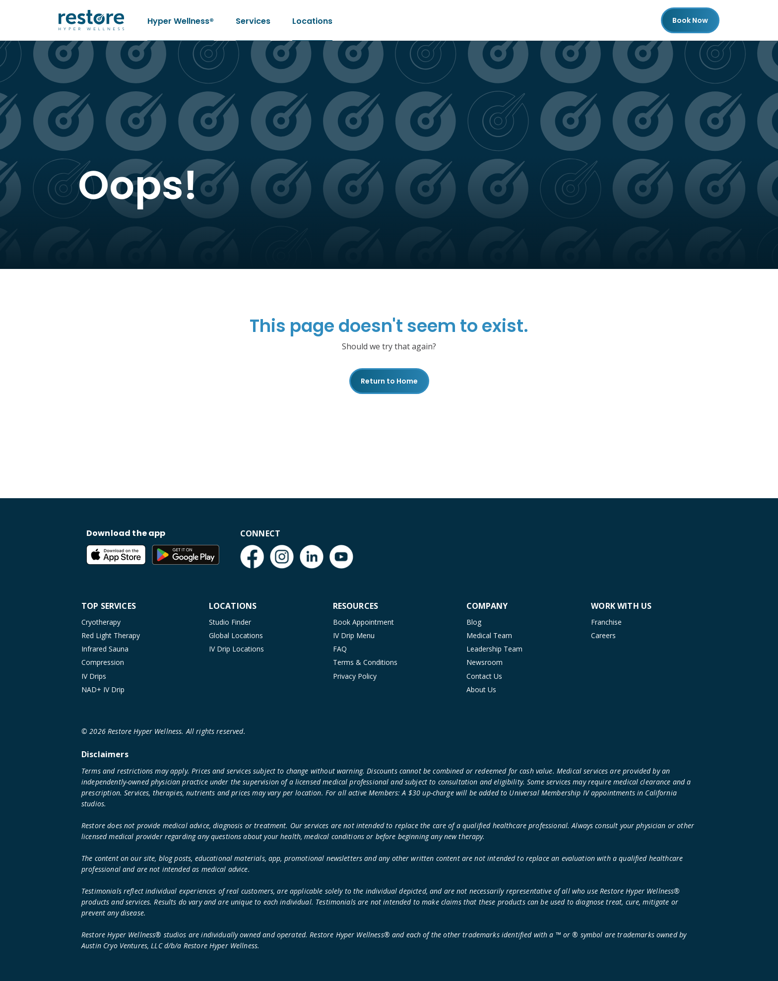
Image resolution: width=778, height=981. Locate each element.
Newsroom (484, 662)
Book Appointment (363, 622)
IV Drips (93, 676)
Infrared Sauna (105, 649)
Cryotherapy (101, 622)
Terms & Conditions (365, 662)
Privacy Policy (355, 676)
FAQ (340, 649)
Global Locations (236, 635)
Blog (473, 622)
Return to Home (389, 381)
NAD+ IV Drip (103, 689)
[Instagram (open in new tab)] (282, 557)
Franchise (606, 622)
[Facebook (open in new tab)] (252, 557)
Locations (312, 20)
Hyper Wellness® (180, 20)
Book (690, 20)
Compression (102, 662)
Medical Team (489, 635)
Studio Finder (230, 622)
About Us (481, 689)
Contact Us (484, 676)
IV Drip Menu (354, 635)
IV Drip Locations (236, 649)
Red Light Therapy (110, 635)
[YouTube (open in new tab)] (341, 557)
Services (253, 20)
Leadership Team (494, 649)
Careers (603, 635)
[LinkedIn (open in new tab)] (312, 557)
